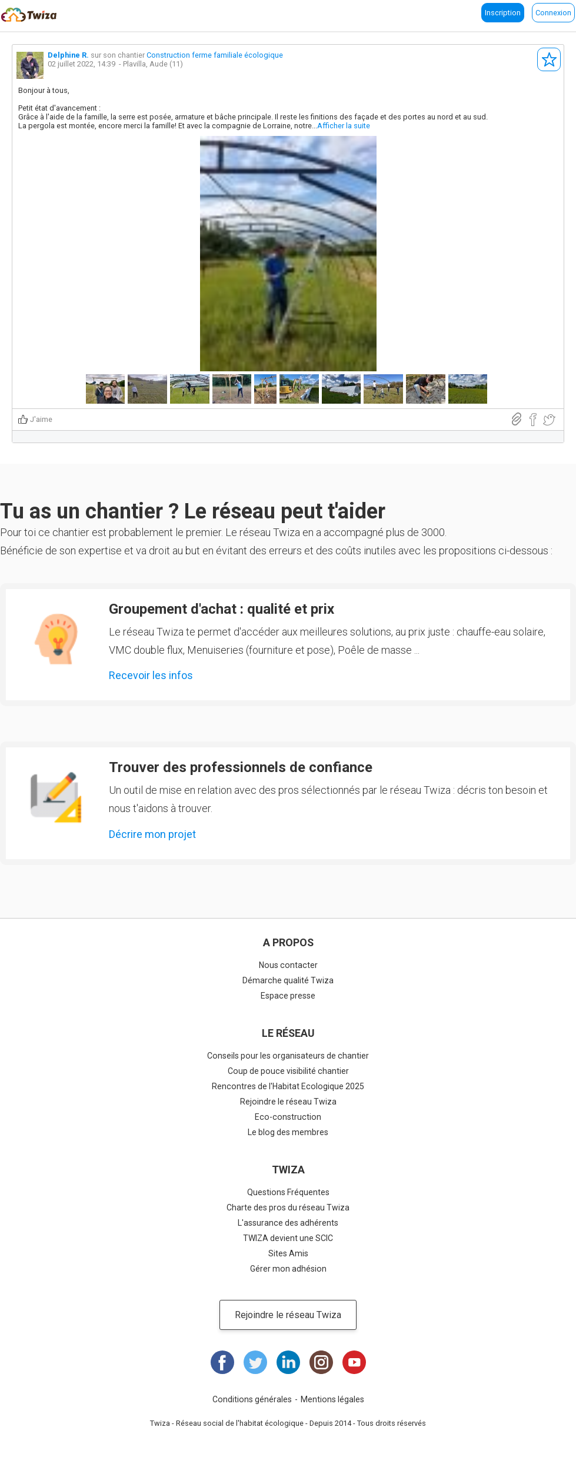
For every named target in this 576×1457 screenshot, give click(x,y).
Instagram (321, 1362)
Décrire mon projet (152, 834)
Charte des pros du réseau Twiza (288, 1207)
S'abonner (549, 59)
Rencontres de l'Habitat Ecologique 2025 (288, 1086)
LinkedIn (288, 1362)
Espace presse (288, 995)
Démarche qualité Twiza (288, 980)
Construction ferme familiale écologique (215, 55)
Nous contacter (288, 965)
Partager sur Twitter (549, 420)
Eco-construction (288, 1117)
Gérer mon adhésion (288, 1268)
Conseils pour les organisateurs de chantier (288, 1055)
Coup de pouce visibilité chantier (288, 1071)
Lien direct (516, 419)
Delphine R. (68, 55)
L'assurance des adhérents (288, 1223)
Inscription (503, 12)
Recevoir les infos (151, 675)
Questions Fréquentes (288, 1192)
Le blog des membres (288, 1132)
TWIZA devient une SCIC (288, 1238)
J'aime (41, 419)
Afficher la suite (343, 125)
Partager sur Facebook (532, 420)
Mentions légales (332, 1399)
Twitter (255, 1362)
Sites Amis (288, 1253)
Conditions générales (252, 1399)
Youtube (354, 1362)
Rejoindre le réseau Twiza (288, 1101)
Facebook (222, 1362)
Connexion (553, 12)
